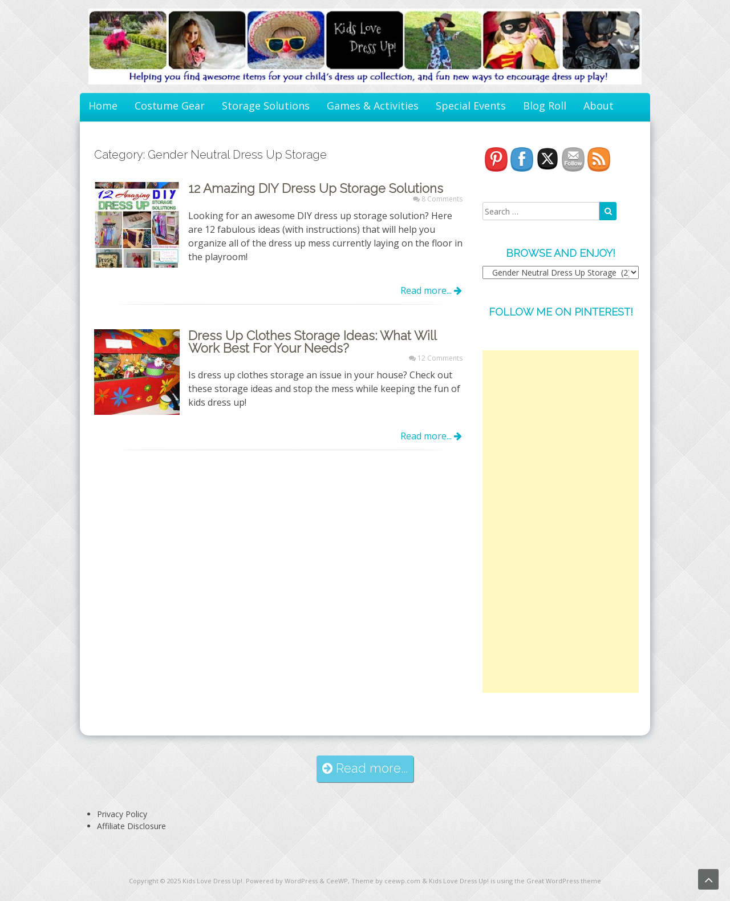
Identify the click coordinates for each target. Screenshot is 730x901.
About (598, 105)
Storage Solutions (266, 105)
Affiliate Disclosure (131, 826)
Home (102, 105)
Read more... (431, 290)
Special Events (471, 105)
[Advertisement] (560, 521)
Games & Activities (373, 105)
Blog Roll (544, 105)
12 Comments (440, 358)
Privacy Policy (122, 814)
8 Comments (442, 199)
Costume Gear (170, 105)
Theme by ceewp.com (385, 880)
